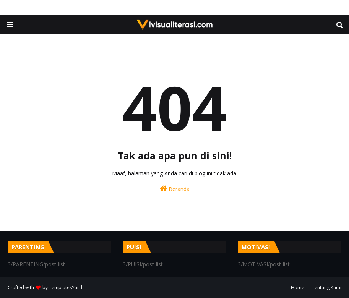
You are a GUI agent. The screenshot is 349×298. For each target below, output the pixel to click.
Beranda (175, 189)
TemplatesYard (65, 287)
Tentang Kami (326, 287)
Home (297, 287)
